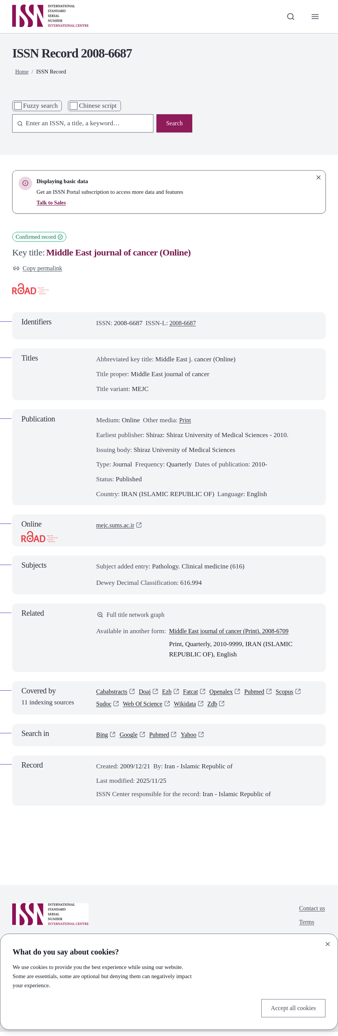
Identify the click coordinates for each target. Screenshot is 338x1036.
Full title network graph (133, 615)
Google (130, 738)
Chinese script (98, 105)
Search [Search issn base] (174, 123)
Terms (305, 927)
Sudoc (104, 707)
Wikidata (190, 707)
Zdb (219, 707)
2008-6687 (183, 324)
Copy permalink (39, 268)
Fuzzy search (40, 105)
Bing (102, 738)
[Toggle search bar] (289, 16)
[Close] (328, 943)
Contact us (311, 912)
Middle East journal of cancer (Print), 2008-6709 (233, 633)
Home (22, 72)
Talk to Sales (52, 203)
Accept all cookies (291, 1007)
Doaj (148, 694)
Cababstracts (113, 694)
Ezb (171, 694)
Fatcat (195, 694)
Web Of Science (145, 707)
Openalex (227, 694)
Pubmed (263, 694)
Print (185, 421)
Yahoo (193, 738)
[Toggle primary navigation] (314, 16)
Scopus (294, 694)
